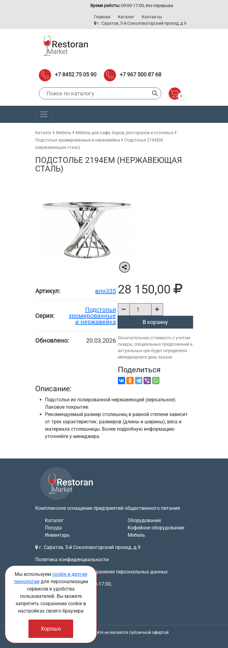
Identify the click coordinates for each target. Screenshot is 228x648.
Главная (102, 16)
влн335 (105, 291)
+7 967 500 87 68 (140, 74)
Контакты (152, 16)
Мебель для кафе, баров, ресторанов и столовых (125, 132)
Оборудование (144, 520)
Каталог (126, 16)
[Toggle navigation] (43, 114)
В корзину (155, 322)
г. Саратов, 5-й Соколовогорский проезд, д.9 (140, 23)
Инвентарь (57, 535)
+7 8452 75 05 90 (75, 74)
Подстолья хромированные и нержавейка (77, 140)
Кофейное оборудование (156, 528)
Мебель (63, 132)
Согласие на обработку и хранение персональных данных (101, 572)
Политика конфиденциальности (72, 559)
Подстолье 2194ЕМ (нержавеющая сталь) (108, 164)
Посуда (53, 528)
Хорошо (51, 628)
